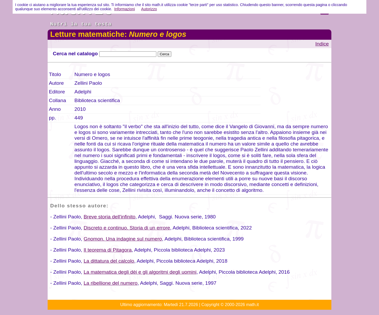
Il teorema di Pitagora (108, 250)
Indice (322, 44)
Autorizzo (149, 9)
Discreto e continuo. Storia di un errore (127, 228)
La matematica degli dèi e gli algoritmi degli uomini (140, 272)
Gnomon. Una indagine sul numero (123, 239)
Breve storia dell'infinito (110, 216)
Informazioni (124, 9)
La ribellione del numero (111, 283)
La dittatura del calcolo (109, 261)
